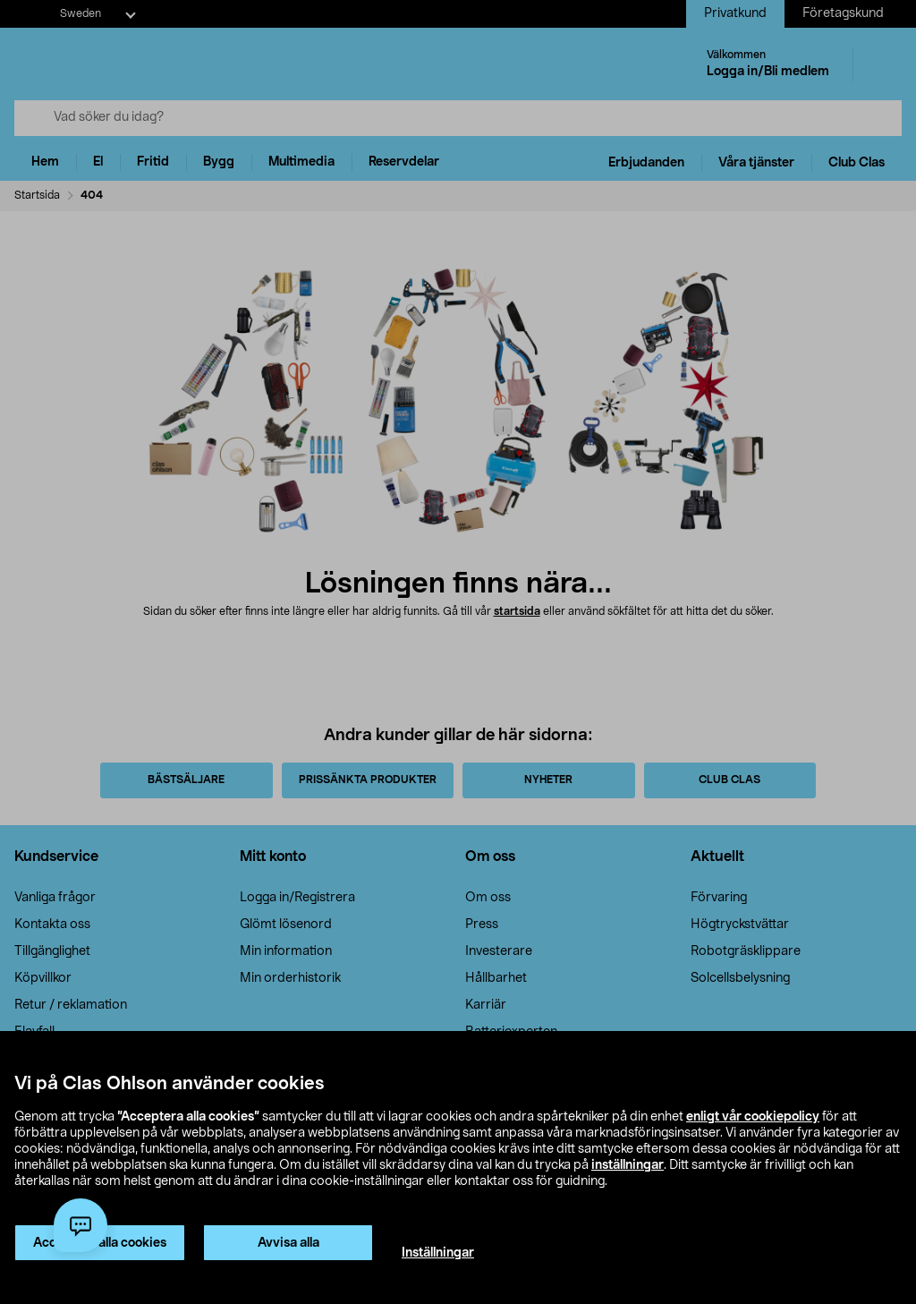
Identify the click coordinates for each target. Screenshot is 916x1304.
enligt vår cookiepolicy (752, 1117)
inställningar (627, 1165)
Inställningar (438, 1253)
